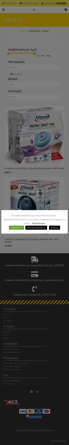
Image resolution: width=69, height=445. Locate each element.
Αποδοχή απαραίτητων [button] (36, 227)
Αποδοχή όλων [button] (16, 227)
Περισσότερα (38, 223)
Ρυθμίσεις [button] (55, 227)
